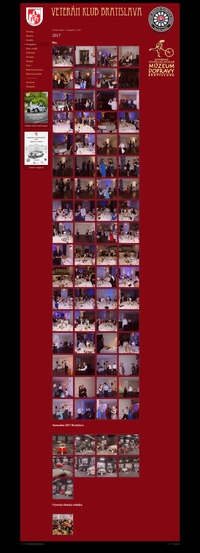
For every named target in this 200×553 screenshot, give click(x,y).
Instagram (30, 86)
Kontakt (29, 61)
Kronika (29, 40)
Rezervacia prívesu (34, 70)
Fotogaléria (31, 44)
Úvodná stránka (58, 30)
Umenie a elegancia (36, 150)
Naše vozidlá (32, 48)
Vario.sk (176, 544)
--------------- (31, 78)
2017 (79, 30)
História (29, 36)
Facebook (30, 82)
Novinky (30, 32)
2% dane (30, 57)
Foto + (29, 65)
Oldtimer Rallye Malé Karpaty (36, 109)
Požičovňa (30, 53)
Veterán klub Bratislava (35, 544)
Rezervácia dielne (34, 74)
